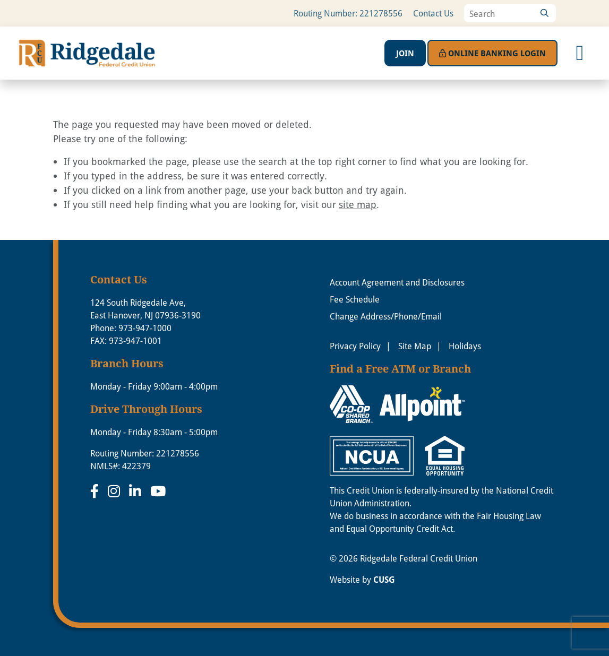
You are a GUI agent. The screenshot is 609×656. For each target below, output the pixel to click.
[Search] (544, 13)
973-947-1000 (144, 327)
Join (405, 53)
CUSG (384, 579)
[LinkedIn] (137, 491)
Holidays (465, 345)
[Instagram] (116, 491)
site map (357, 204)
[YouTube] (158, 491)
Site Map (414, 345)
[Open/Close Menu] (579, 53)
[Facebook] (96, 491)
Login (492, 53)
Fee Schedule (355, 299)
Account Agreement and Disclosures (397, 282)
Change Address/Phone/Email (386, 316)
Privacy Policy (355, 345)
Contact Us (433, 13)
